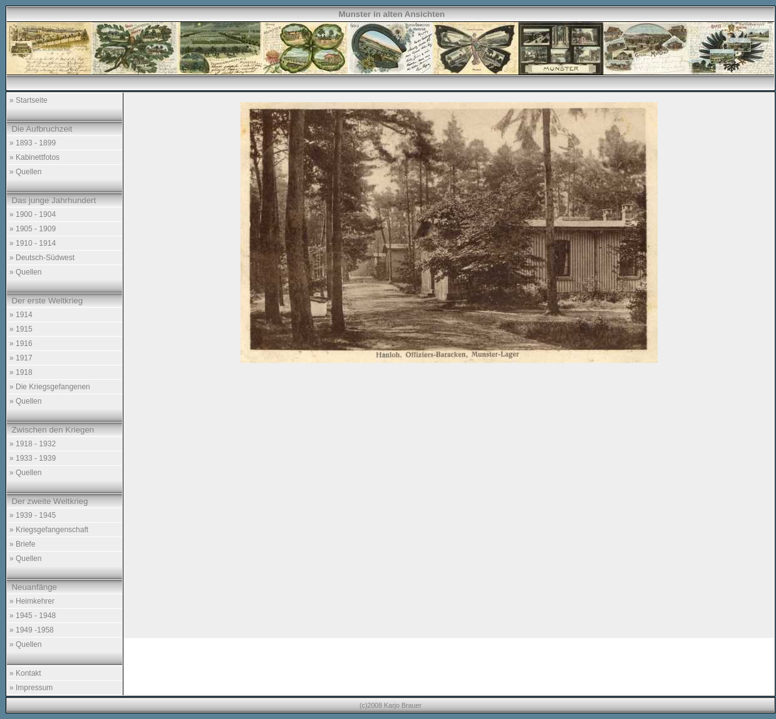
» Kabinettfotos (34, 157)
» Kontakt (25, 673)
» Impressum (31, 687)
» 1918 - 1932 (32, 443)
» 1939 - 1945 (32, 515)
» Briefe (22, 544)
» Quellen (25, 171)
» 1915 (21, 329)
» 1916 (21, 343)
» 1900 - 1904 (32, 214)
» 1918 (21, 372)
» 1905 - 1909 (32, 228)
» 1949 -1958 (31, 630)
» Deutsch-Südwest (42, 257)
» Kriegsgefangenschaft (48, 529)
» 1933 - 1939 (32, 458)
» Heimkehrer (31, 601)
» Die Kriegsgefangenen (49, 386)
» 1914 (21, 314)
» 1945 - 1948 (32, 615)
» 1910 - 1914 (32, 243)
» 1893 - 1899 (32, 143)
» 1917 (21, 358)
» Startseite (28, 100)
